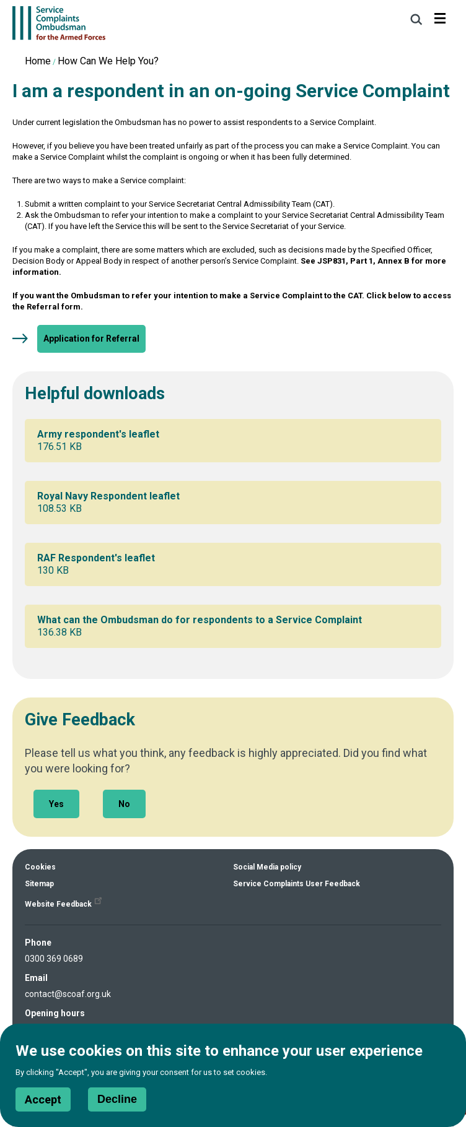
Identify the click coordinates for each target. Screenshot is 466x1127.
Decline (117, 1105)
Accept (43, 1105)
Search (416, 19)
